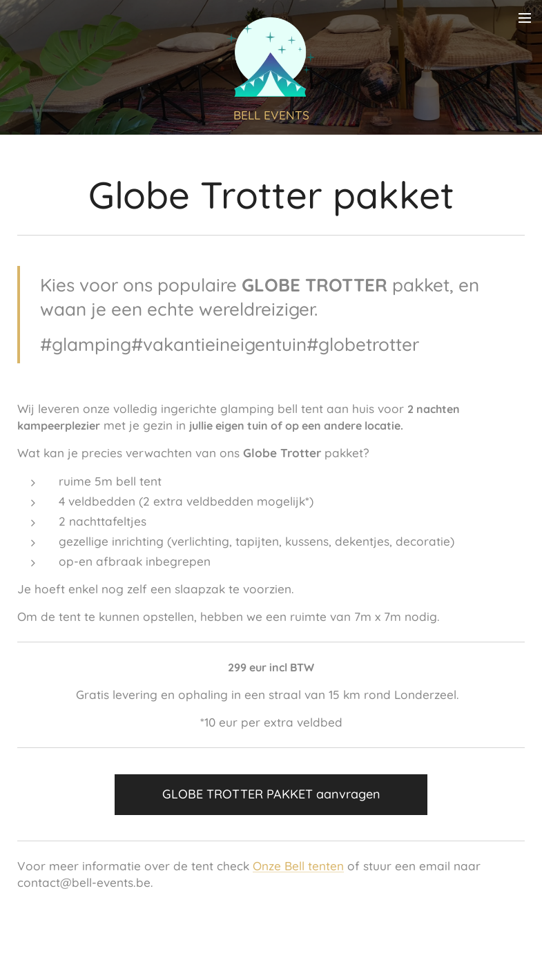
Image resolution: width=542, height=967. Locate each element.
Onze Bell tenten (298, 866)
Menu (525, 18)
